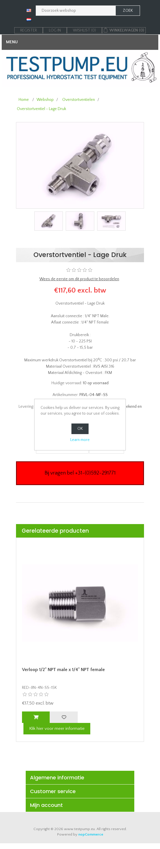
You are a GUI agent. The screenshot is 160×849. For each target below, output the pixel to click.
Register (28, 30)
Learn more (80, 440)
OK (80, 428)
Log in (55, 30)
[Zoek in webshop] (76, 10)
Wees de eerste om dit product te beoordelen (79, 279)
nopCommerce (90, 834)
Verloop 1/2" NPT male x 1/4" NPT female (63, 669)
